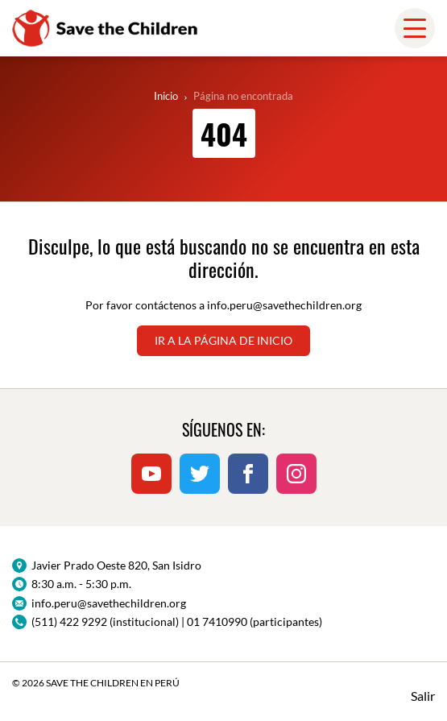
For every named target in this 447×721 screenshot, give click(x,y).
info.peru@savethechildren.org (284, 305)
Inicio (166, 95)
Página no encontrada (243, 95)
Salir (423, 695)
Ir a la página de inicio (223, 340)
